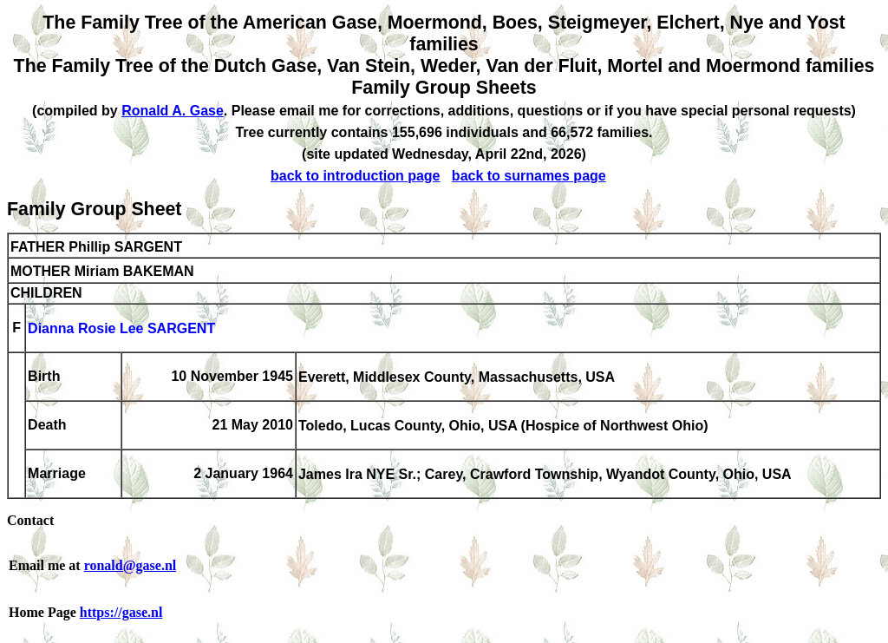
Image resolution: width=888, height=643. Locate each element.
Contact (30, 520)
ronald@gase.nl (130, 565)
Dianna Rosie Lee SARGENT (121, 329)
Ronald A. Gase (172, 110)
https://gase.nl (121, 612)
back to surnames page (529, 175)
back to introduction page (356, 175)
